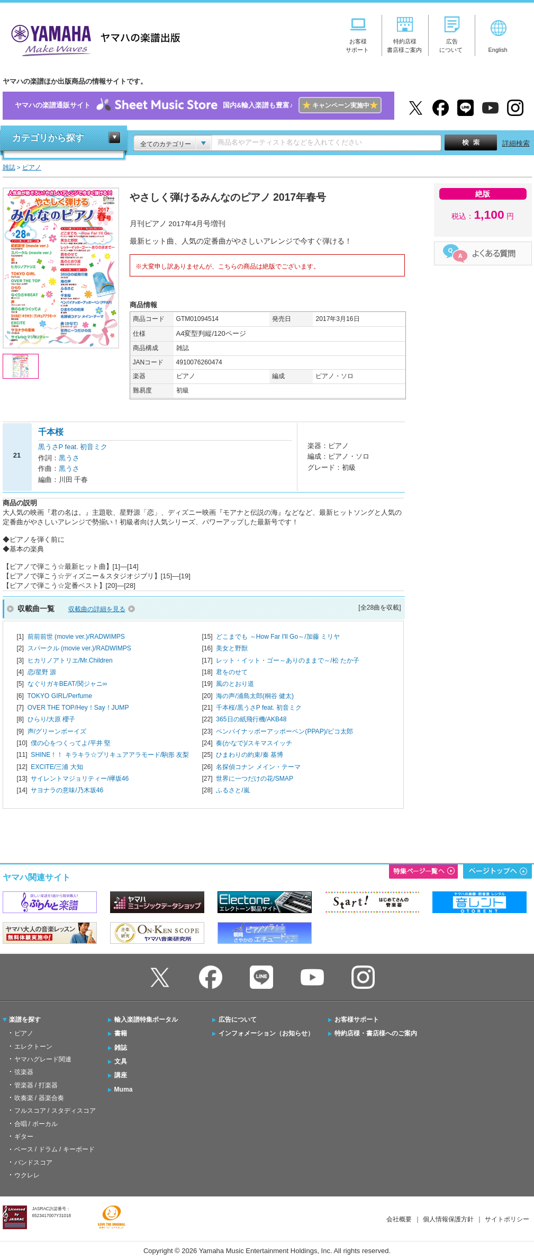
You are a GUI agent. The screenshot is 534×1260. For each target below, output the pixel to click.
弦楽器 (23, 1072)
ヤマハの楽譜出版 (93, 39)
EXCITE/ (57, 767)
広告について (238, 1019)
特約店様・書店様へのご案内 (375, 1033)
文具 (120, 1061)
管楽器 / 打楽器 (36, 1085)
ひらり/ (52, 719)
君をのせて (232, 672)
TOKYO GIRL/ (59, 696)
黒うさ (69, 458)
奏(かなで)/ (254, 743)
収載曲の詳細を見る (96, 609)
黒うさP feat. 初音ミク (73, 447)
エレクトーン (33, 1046)
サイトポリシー (507, 1219)
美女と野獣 (232, 648)
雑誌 (120, 1047)
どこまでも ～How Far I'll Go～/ (278, 636)
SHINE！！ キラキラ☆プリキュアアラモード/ (110, 754)
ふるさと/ (232, 790)
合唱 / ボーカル (36, 1124)
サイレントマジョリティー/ (80, 778)
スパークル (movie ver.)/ (79, 648)
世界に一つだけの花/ (254, 778)
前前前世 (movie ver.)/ (76, 636)
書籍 (120, 1033)
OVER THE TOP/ (78, 707)
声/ (57, 731)
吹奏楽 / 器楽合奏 (39, 1098)
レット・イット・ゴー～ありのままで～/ (287, 660)
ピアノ (23, 1033)
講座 (120, 1075)
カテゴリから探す (48, 138)
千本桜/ (258, 707)
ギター (23, 1136)
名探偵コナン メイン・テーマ (258, 767)
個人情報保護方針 (448, 1219)
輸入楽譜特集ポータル (146, 1019)
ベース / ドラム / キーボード (54, 1149)
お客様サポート (356, 1019)
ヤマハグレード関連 (42, 1059)
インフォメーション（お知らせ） (266, 1033)
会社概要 (399, 1219)
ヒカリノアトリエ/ (70, 660)
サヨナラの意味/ (67, 790)
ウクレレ (27, 1175)
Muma (123, 1089)
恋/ (42, 672)
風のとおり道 (235, 683)
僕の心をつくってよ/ (71, 743)
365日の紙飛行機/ (251, 719)
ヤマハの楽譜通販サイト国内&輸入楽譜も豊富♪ (198, 106)
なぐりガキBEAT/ (67, 683)
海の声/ (255, 696)
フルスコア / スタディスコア (55, 1110)
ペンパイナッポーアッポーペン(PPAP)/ (284, 731)
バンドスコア (33, 1162)
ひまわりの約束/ (249, 754)
